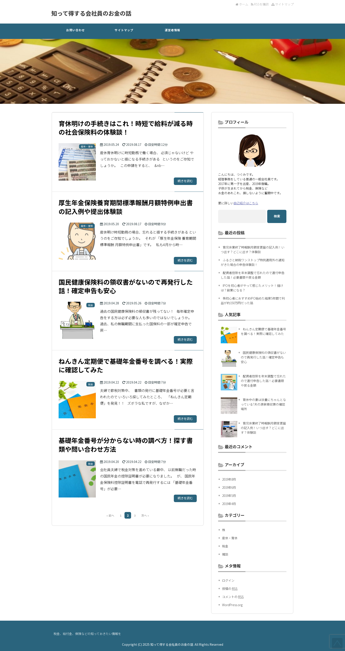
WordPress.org (232, 605)
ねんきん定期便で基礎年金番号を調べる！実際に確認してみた (263, 331)
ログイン (228, 580)
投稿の (229, 588)
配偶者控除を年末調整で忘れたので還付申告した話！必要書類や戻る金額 (252, 275)
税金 (225, 546)
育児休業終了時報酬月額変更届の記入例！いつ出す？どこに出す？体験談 (252, 249)
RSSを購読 (260, 4)
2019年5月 (229, 495)
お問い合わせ (75, 30)
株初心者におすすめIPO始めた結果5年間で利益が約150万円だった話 (253, 300)
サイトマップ (282, 4)
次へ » (145, 515)
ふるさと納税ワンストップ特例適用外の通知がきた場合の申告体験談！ (252, 262)
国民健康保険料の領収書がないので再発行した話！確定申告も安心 (263, 357)
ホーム (242, 4)
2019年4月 (229, 503)
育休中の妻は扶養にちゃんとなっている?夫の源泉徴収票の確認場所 (263, 404)
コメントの (233, 596)
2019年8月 (229, 479)
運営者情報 (172, 30)
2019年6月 (229, 487)
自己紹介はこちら (246, 203)
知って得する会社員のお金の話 (91, 13)
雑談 (225, 554)
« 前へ (110, 515)
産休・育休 (229, 538)
